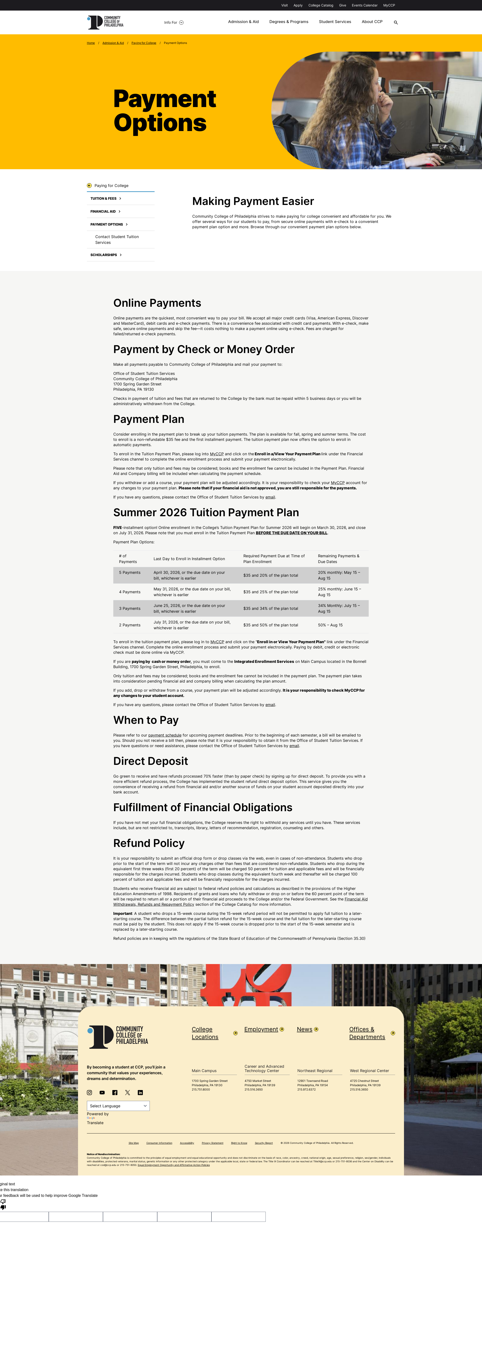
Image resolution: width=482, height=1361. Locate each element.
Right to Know (239, 1143)
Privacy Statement (212, 1143)
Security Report (264, 1143)
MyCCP (389, 5)
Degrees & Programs (276, 22)
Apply (298, 5)
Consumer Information (159, 1143)
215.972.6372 (306, 1089)
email (270, 497)
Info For (146, 22)
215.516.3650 (254, 1089)
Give (342, 5)
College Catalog (320, 5)
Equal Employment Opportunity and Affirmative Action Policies (174, 1165)
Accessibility (187, 1143)
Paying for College (144, 43)
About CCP (356, 22)
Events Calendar (365, 5)
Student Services (320, 22)
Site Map (134, 1143)
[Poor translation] (3, 1204)
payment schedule (164, 735)
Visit (284, 5)
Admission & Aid (232, 22)
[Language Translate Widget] (118, 1106)
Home (91, 43)
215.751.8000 (201, 1089)
